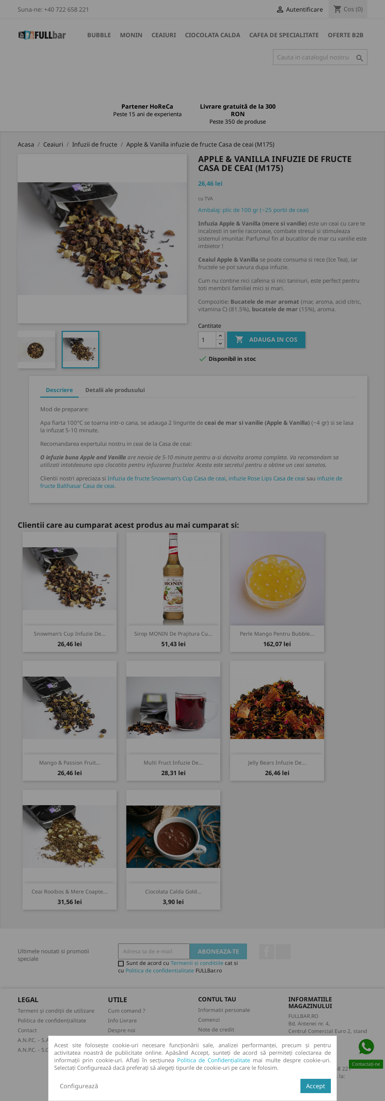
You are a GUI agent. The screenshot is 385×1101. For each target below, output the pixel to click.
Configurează (79, 1086)
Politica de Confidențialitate (213, 1060)
